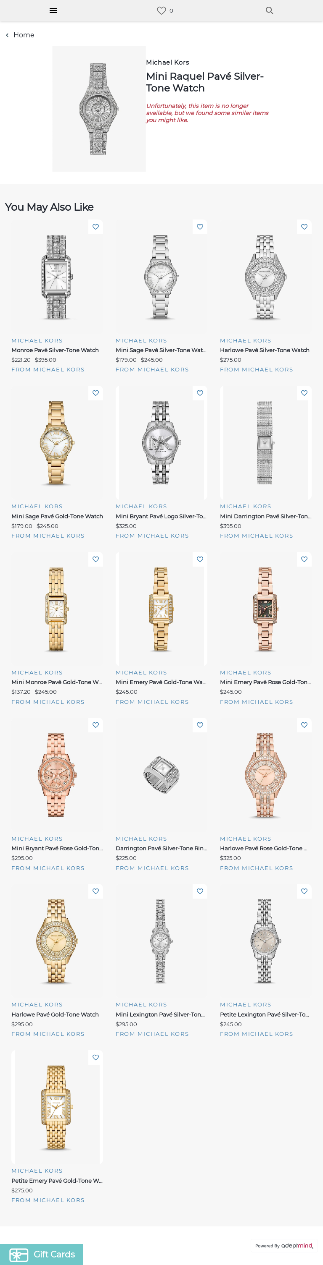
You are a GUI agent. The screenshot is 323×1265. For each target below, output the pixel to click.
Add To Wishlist (96, 227)
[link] (161, 10)
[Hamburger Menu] (53, 10)
